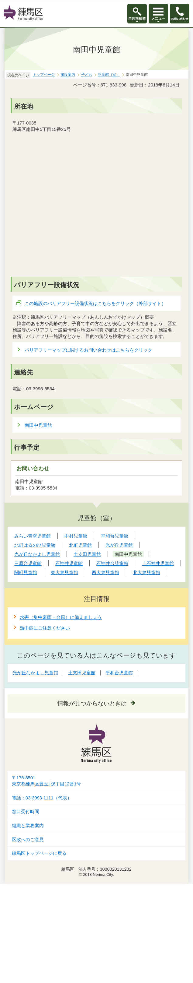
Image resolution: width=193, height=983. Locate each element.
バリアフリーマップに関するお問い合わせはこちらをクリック (88, 350)
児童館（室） (109, 74)
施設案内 (67, 74)
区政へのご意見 (28, 839)
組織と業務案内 (28, 825)
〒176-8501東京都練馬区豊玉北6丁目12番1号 (46, 781)
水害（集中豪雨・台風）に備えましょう (61, 617)
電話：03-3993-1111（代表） (42, 797)
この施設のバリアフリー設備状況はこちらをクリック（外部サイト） (95, 303)
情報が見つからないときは (92, 703)
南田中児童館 (38, 425)
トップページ (44, 74)
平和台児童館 (119, 672)
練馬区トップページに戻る (39, 853)
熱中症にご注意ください (45, 627)
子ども (86, 74)
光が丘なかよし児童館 (35, 672)
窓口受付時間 (25, 811)
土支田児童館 (81, 672)
